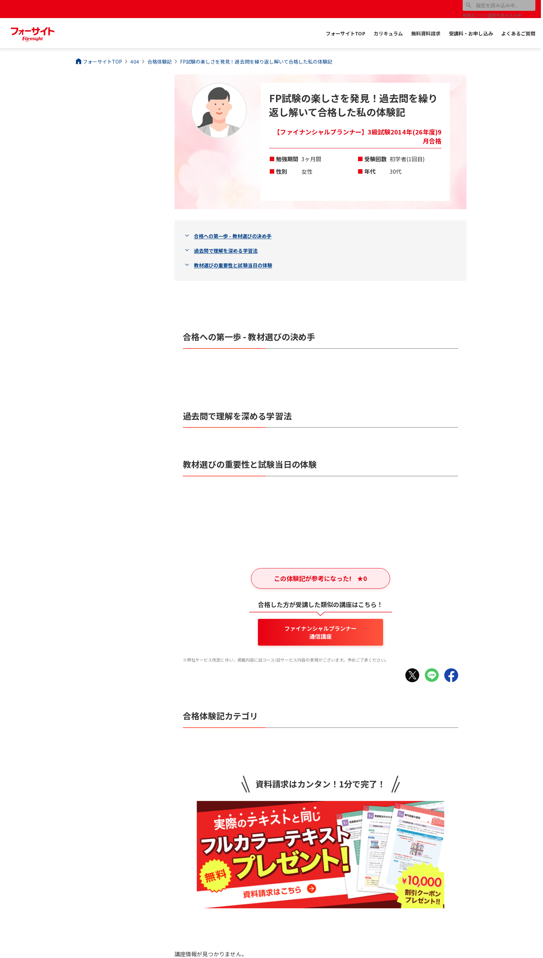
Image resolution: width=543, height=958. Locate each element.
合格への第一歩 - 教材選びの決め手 (233, 235)
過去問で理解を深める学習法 (226, 250)
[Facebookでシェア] (451, 675)
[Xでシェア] (412, 675)
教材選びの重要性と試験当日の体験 (233, 265)
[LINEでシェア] (432, 675)
